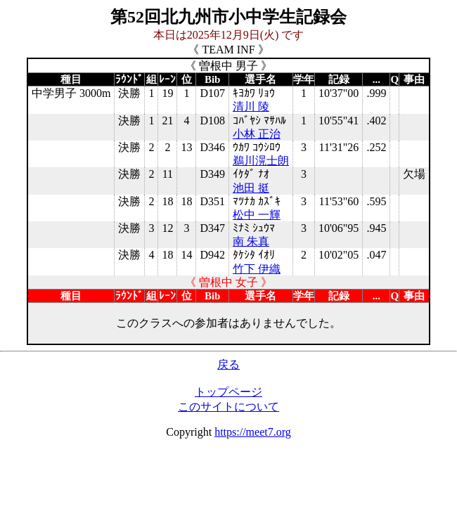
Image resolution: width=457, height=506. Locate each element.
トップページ (228, 392)
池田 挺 (251, 188)
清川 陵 (251, 106)
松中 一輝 (257, 215)
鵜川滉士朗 (261, 161)
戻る (228, 364)
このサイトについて (228, 407)
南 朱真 (251, 241)
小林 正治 (257, 134)
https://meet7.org (252, 432)
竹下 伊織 (257, 269)
